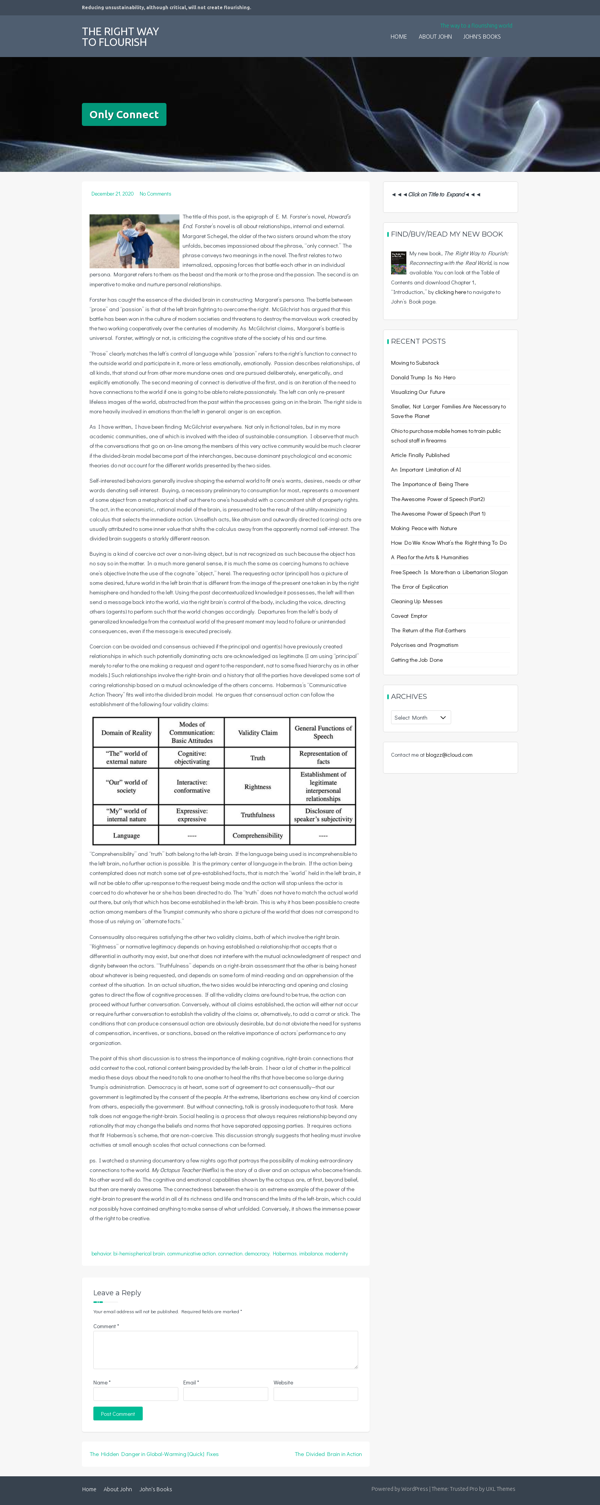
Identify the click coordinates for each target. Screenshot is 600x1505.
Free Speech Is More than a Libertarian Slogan (449, 572)
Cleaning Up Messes (417, 601)
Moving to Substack (415, 362)
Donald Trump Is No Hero (423, 377)
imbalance (311, 1253)
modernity (336, 1253)
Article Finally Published (420, 455)
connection (230, 1253)
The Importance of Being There (429, 484)
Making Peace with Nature (424, 528)
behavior (101, 1253)
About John (435, 37)
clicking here (450, 291)
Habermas (285, 1253)
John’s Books (482, 37)
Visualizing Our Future (418, 391)
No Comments (155, 193)
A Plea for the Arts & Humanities (430, 557)
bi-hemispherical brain (139, 1253)
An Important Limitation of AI (426, 469)
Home (399, 37)
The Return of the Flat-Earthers (428, 630)
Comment (106, 1326)
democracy (257, 1253)
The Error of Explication (419, 586)
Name (102, 1382)
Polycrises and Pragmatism (424, 644)
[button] (512, 32)
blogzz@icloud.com (449, 754)
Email (191, 1382)
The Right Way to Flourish (120, 36)
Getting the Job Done (417, 659)
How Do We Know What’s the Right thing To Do (449, 542)
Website (283, 1382)
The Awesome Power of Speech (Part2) (438, 499)
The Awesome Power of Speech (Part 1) (438, 513)
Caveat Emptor (409, 615)
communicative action (191, 1253)
